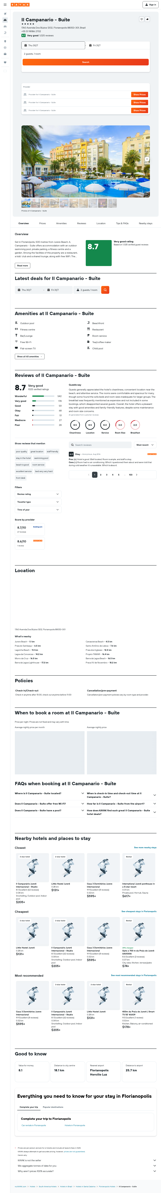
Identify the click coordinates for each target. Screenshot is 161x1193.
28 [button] (39, 102)
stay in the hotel (23, 458)
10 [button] (61, 80)
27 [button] (32, 102)
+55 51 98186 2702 (31, 31)
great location (37, 451)
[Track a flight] (5, 48)
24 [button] (61, 94)
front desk (20, 478)
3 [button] (61, 73)
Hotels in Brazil (66, 1186)
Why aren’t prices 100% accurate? (87, 1171)
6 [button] (32, 80)
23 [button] (54, 94)
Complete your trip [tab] (29, 1107)
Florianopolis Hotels (107, 1186)
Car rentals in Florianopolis (34, 1125)
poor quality (21, 451)
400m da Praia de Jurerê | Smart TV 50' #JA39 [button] (138, 1013)
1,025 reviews (46, 35)
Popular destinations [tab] (53, 1107)
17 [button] (61, 87)
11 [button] (68, 80)
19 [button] (76, 87)
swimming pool (41, 458)
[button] (5, 4)
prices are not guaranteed (74, 1151)
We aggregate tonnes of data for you (87, 1165)
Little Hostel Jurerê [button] (60, 883)
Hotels (32, 1186)
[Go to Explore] (5, 41)
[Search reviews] (102, 445)
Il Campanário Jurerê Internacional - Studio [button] (26, 885)
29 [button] (46, 102)
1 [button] (46, 73)
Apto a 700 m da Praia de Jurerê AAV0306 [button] (138, 952)
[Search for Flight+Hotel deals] (5, 33)
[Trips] (5, 62)
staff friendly (52, 451)
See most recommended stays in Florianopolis (134, 975)
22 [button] (46, 94)
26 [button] (75, 94)
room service (38, 464)
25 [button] (68, 94)
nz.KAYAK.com (20, 1186)
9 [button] (54, 80)
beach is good (22, 464)
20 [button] (32, 94)
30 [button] (53, 102)
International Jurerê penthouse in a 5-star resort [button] (138, 885)
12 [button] (76, 80)
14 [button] (40, 87)
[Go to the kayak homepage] (20, 4)
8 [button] (47, 80)
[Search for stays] (5, 20)
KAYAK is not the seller (87, 1160)
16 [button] (54, 87)
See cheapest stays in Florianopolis (139, 911)
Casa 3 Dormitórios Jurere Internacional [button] (99, 885)
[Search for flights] (5, 14)
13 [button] (32, 87)
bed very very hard (43, 471)
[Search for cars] (5, 26)
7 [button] (39, 80)
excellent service (24, 471)
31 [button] (61, 102)
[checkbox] (30, 529)
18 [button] (68, 87)
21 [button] (40, 94)
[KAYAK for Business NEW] (5, 54)
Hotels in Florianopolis (75, 1125)
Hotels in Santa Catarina (85, 1186)
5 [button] (75, 73)
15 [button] (47, 87)
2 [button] (54, 73)
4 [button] (68, 73)
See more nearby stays (145, 847)
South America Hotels (48, 1186)
